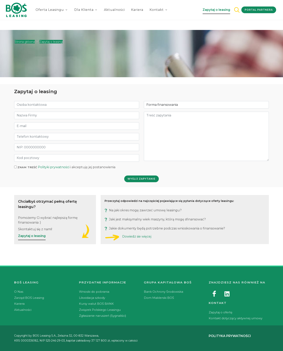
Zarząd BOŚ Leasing (29, 298)
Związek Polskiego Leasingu (100, 310)
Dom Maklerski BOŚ (159, 298)
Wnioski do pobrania (94, 291)
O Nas (18, 291)
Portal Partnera (259, 9)
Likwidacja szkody (92, 298)
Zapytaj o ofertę (220, 312)
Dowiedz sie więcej (136, 236)
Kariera (137, 10)
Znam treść (27, 167)
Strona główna (25, 42)
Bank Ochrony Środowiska (163, 291)
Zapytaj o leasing (216, 10)
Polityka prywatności (230, 336)
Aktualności (114, 10)
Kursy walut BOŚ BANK (96, 304)
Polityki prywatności (53, 167)
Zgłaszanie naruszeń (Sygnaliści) (102, 316)
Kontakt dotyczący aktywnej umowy (235, 318)
